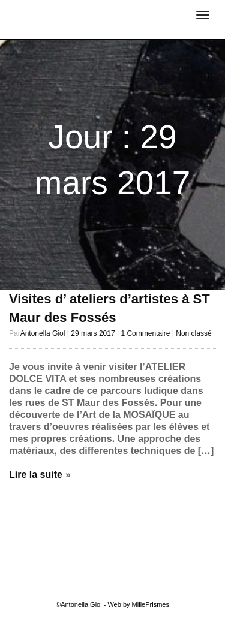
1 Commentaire (145, 333)
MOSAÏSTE (70, 22)
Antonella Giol (70, 10)
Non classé (193, 333)
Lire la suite (35, 474)
